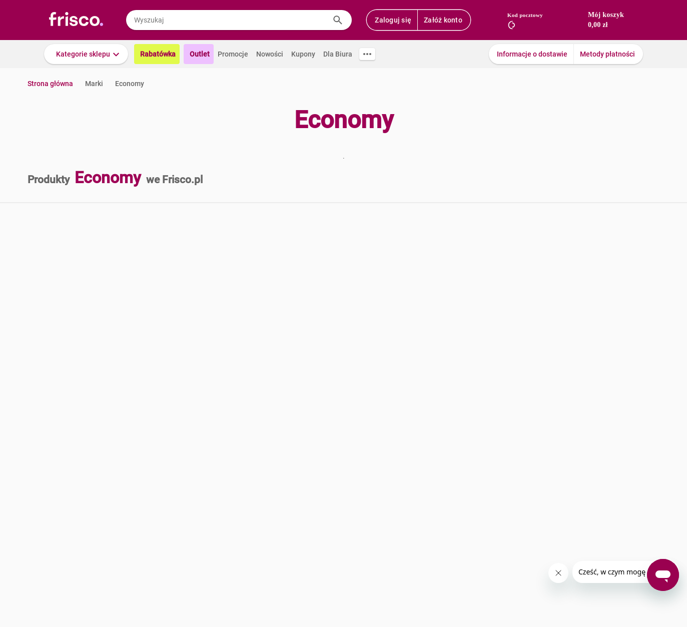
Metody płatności (607, 54)
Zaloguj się (393, 20)
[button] (86, 54)
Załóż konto (443, 20)
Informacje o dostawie (532, 54)
